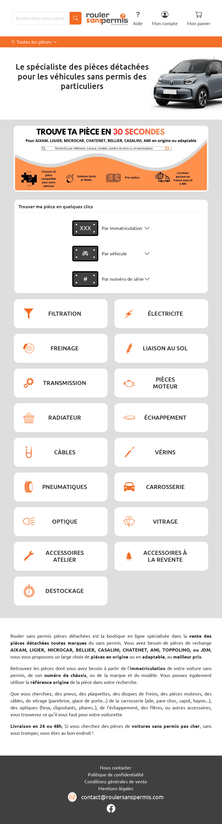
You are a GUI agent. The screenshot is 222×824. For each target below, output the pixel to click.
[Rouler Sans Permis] (107, 18)
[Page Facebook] (111, 809)
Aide (138, 18)
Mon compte (165, 18)
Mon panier (198, 18)
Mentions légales (115, 788)
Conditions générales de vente (115, 781)
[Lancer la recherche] (75, 18)
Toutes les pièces (34, 41)
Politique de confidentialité (116, 774)
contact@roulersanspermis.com (122, 797)
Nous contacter (115, 767)
